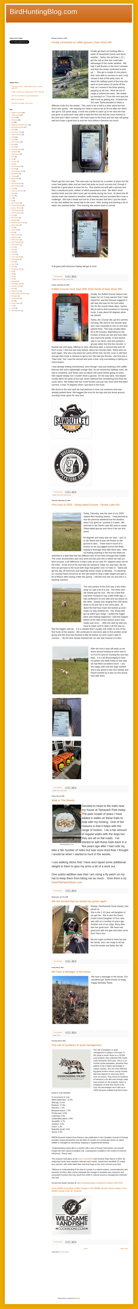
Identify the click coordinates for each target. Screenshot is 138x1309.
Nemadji (14, 281)
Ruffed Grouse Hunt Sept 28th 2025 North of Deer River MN (87, 289)
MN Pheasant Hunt (17, 127)
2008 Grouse (15, 235)
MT (12, 276)
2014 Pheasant (16, 213)
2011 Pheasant (16, 186)
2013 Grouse (15, 244)
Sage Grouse (15, 291)
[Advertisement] (53, 28)
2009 (13, 137)
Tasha (59, 1035)
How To (13, 264)
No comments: (58, 276)
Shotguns (14, 296)
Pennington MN (16, 284)
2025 (58, 495)
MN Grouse (15, 218)
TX (12, 306)
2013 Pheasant (16, 210)
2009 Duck (14, 237)
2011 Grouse (15, 142)
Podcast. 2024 (16, 286)
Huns (13, 266)
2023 (13, 249)
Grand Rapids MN (17, 171)
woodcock (14, 152)
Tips (12, 227)
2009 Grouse (15, 240)
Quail (13, 144)
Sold (12, 301)
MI (12, 201)
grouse (68, 279)
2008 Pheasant (16, 134)
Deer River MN (61, 279)
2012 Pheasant (16, 242)
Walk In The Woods (63, 800)
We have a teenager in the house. (71, 971)
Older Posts (124, 1248)
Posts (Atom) (64, 1252)
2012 (13, 157)
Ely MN (13, 169)
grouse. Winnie (16, 208)
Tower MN (14, 230)
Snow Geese (15, 298)
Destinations (15, 259)
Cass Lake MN (16, 257)
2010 (13, 139)
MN (72, 279)
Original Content (16, 113)
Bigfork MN (14, 178)
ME (12, 274)
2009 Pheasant (16, 183)
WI (12, 181)
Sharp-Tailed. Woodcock (19, 293)
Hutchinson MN (16, 269)
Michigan (14, 220)
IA (12, 198)
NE (12, 279)
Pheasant (14, 120)
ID (12, 271)
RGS (13, 288)
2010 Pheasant (16, 166)
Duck (13, 193)
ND (58, 790)
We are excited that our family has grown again (79, 901)
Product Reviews (16, 205)
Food (13, 262)
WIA (12, 232)
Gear (13, 196)
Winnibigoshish (16, 310)
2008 (13, 130)
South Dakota (15, 303)
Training (14, 176)
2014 (13, 247)
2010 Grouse (15, 154)
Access (13, 254)
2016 (13, 215)
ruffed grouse (67, 495)
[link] (85, 1159)
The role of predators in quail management (76, 1045)
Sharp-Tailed (63, 790)
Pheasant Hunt (16, 149)
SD (12, 159)
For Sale (14, 161)
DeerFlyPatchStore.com (67, 882)
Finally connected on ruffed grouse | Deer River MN (82, 42)
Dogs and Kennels (17, 191)
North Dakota (15, 203)
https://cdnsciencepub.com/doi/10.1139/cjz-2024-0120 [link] (100, 1183)
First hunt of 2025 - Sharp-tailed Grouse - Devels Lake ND (86, 504)
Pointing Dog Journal (18, 222)
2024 (13, 188)
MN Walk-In (15, 174)
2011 (13, 147)
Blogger (77, 1298)
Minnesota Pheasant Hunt (19, 125)
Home (86, 1248)
